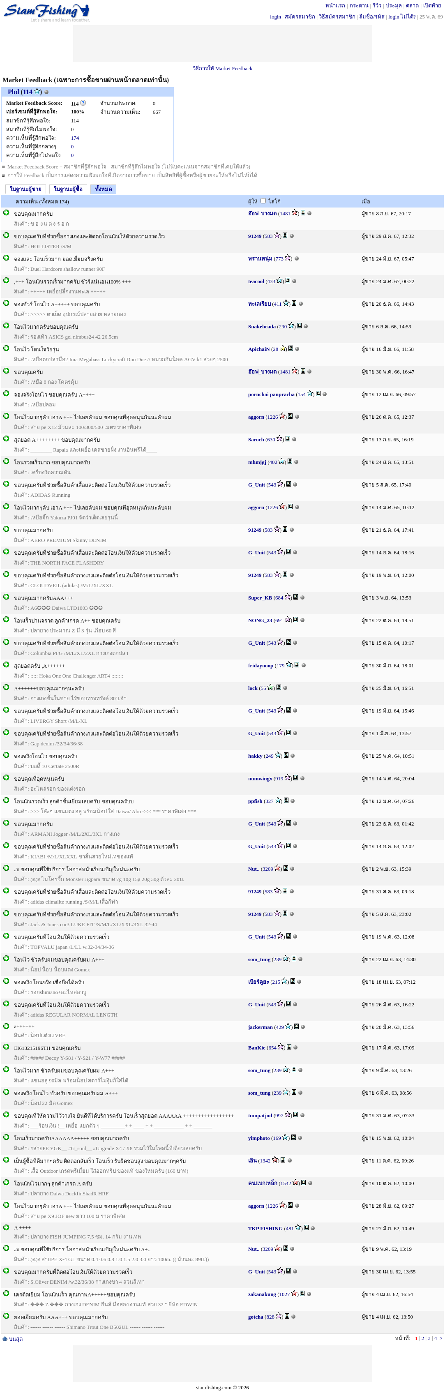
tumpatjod (260, 1115)
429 (280, 1027)
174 (75, 138)
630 (271, 439)
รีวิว (377, 5)
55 (263, 688)
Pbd (13, 91)
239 (278, 959)
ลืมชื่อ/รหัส (372, 17)
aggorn (256, 417)
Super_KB (260, 598)
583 (269, 236)
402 (274, 462)
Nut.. (253, 869)
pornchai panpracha (271, 394)
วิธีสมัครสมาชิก (337, 17)
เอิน (252, 1161)
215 (276, 982)
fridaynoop (260, 665)
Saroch (256, 439)
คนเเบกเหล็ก (262, 1183)
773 (280, 259)
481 (290, 1228)
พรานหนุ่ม (260, 259)
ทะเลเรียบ (259, 304)
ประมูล (394, 5)
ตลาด (412, 5)
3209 (268, 869)
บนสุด (12, 1339)
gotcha (255, 1317)
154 (302, 394)
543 (272, 485)
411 (278, 304)
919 (279, 778)
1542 (286, 1183)
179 (281, 665)
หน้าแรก (335, 5)
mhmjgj (257, 462)
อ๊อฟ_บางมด (262, 213)
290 (283, 326)
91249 (255, 236)
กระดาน (359, 5)
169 (277, 1138)
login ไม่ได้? (402, 17)
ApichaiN (259, 349)
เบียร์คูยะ (258, 982)
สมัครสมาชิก (300, 17)
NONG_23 (260, 620)
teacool (256, 281)
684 (279, 598)
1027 (284, 1294)
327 (269, 801)
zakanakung (262, 1294)
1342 (265, 1161)
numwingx (260, 778)
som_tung (259, 959)
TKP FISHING (265, 1228)
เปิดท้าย (432, 5)
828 (270, 1317)
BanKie (256, 1048)
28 (275, 349)
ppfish (255, 801)
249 (269, 756)
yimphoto (259, 1138)
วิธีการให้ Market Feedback (223, 68)
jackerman (260, 1027)
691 (279, 620)
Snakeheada (262, 326)
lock (253, 688)
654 (272, 1048)
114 (27, 91)
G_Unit (256, 485)
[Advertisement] (222, 43)
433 (271, 281)
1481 (285, 213)
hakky (255, 756)
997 (279, 1115)
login (275, 17)
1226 (272, 417)
